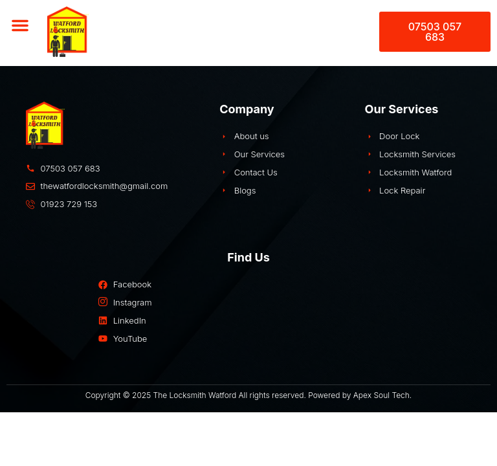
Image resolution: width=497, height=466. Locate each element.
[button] (20, 25)
